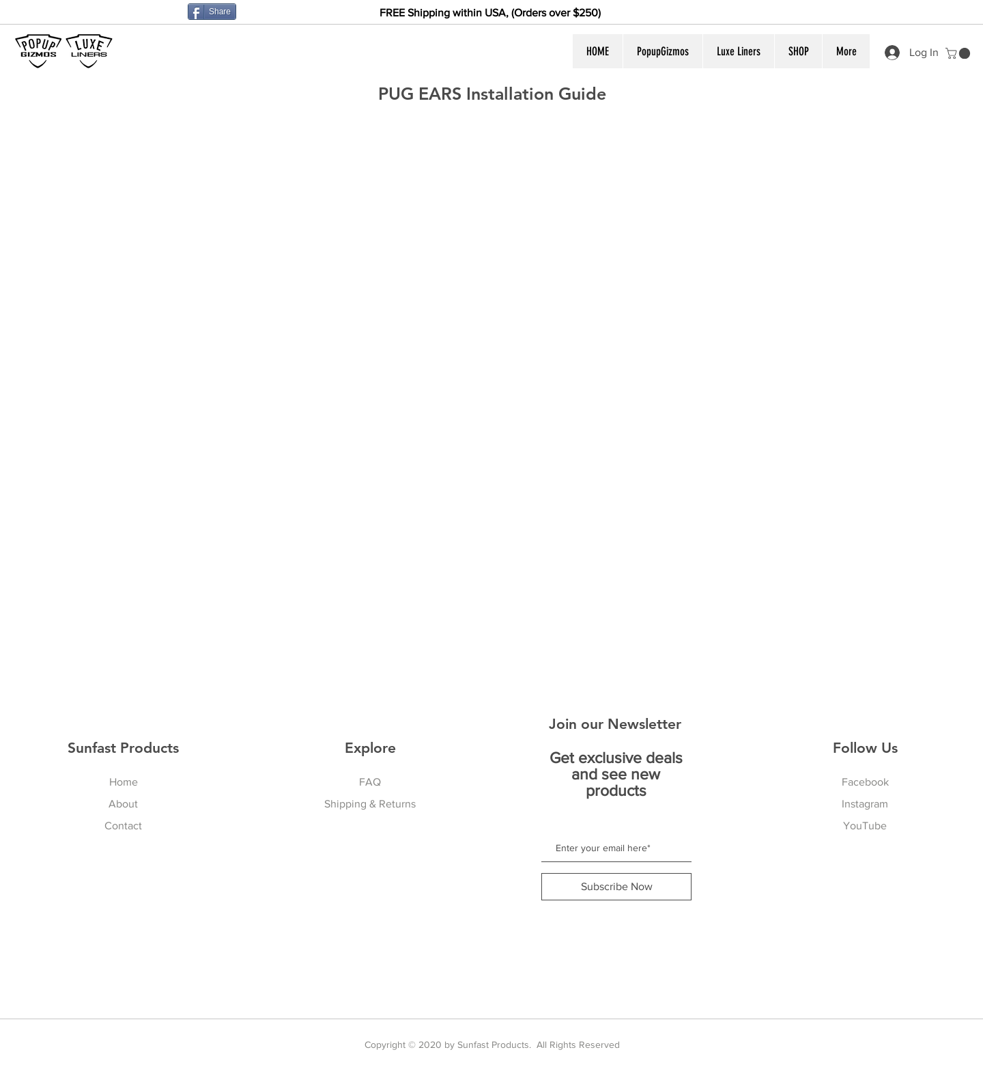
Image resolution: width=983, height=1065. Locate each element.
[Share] (212, 11)
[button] (662, 51)
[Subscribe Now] (616, 886)
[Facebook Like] (156, 13)
